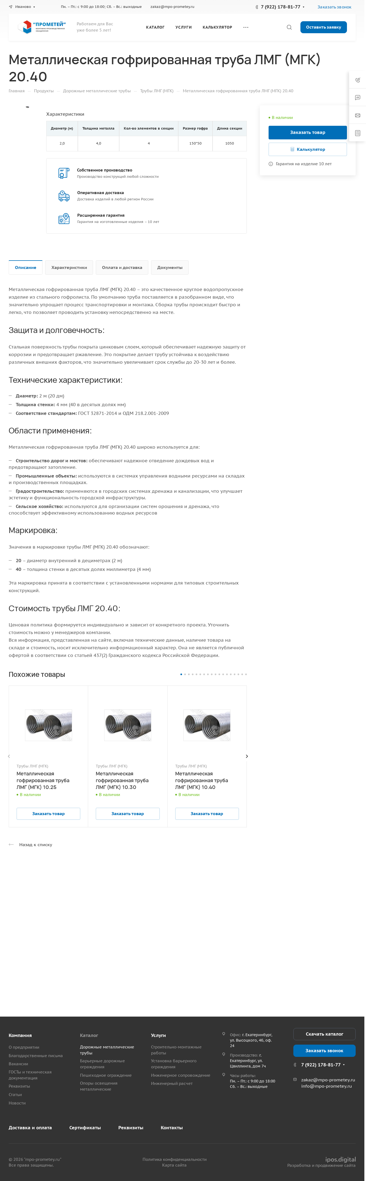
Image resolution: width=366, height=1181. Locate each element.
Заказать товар (307, 132)
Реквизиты (19, 1086)
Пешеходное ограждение (106, 1075)
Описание (25, 267)
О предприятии (24, 1047)
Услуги (158, 1035)
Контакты (172, 1128)
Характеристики (69, 267)
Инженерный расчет (172, 1083)
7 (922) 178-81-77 (280, 7)
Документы (170, 267)
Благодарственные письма (36, 1055)
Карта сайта (174, 1165)
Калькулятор (311, 149)
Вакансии (18, 1063)
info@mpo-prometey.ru (326, 1086)
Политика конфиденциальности (175, 1159)
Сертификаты (85, 1128)
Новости (17, 1103)
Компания (20, 1035)
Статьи (15, 1094)
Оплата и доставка (122, 267)
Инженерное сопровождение (180, 1075)
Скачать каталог (324, 1034)
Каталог (89, 1035)
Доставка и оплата (30, 1128)
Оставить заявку (323, 27)
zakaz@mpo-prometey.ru (172, 6)
